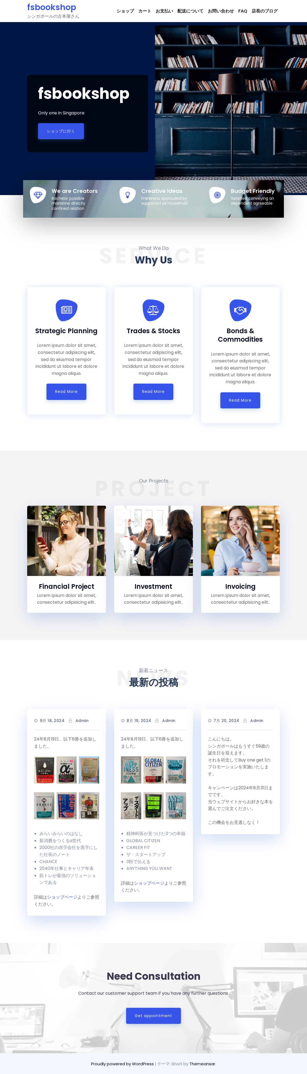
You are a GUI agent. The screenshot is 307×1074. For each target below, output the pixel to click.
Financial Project (66, 586)
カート (144, 11)
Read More (66, 391)
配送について (190, 11)
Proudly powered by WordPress (123, 1064)
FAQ (242, 11)
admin (82, 720)
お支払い (164, 11)
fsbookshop (51, 7)
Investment (153, 586)
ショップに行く (61, 131)
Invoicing (240, 586)
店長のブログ (265, 11)
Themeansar (202, 1064)
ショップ (125, 11)
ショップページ (62, 897)
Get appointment (153, 1015)
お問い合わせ (221, 11)
